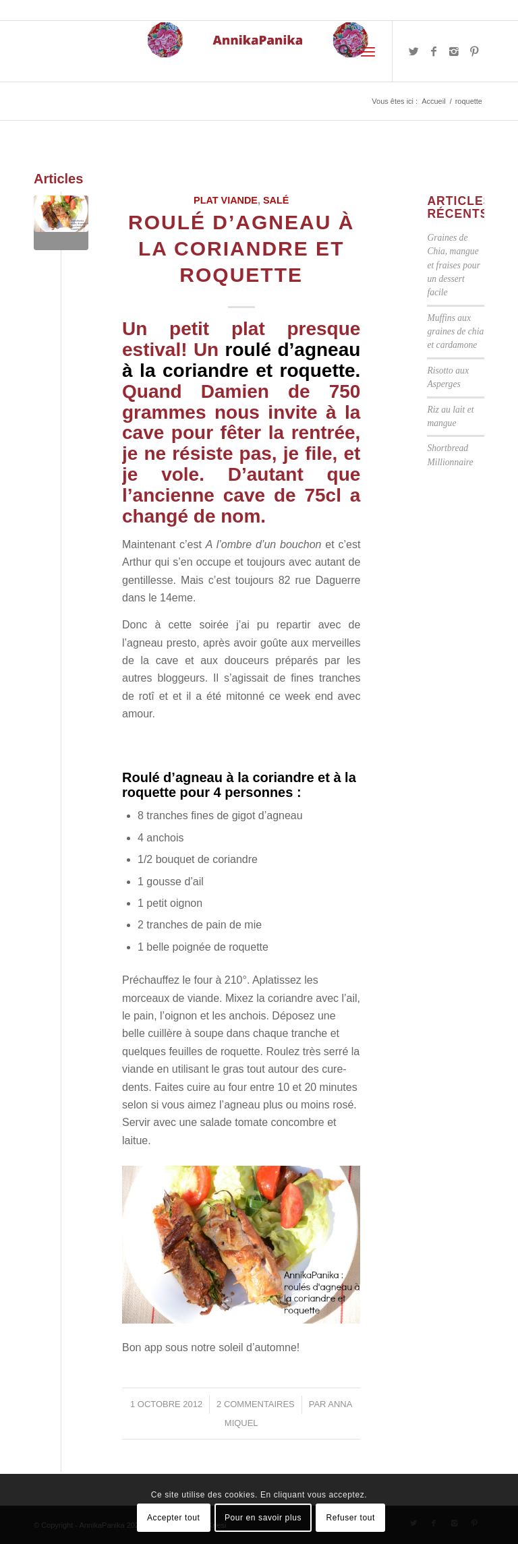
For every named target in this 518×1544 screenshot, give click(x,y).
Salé (276, 200)
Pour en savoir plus (263, 1517)
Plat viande (226, 200)
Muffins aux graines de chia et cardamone (455, 332)
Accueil (433, 101)
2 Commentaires (256, 1404)
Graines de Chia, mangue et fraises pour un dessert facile (453, 265)
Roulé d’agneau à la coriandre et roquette (241, 248)
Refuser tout (350, 1517)
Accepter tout (173, 1517)
